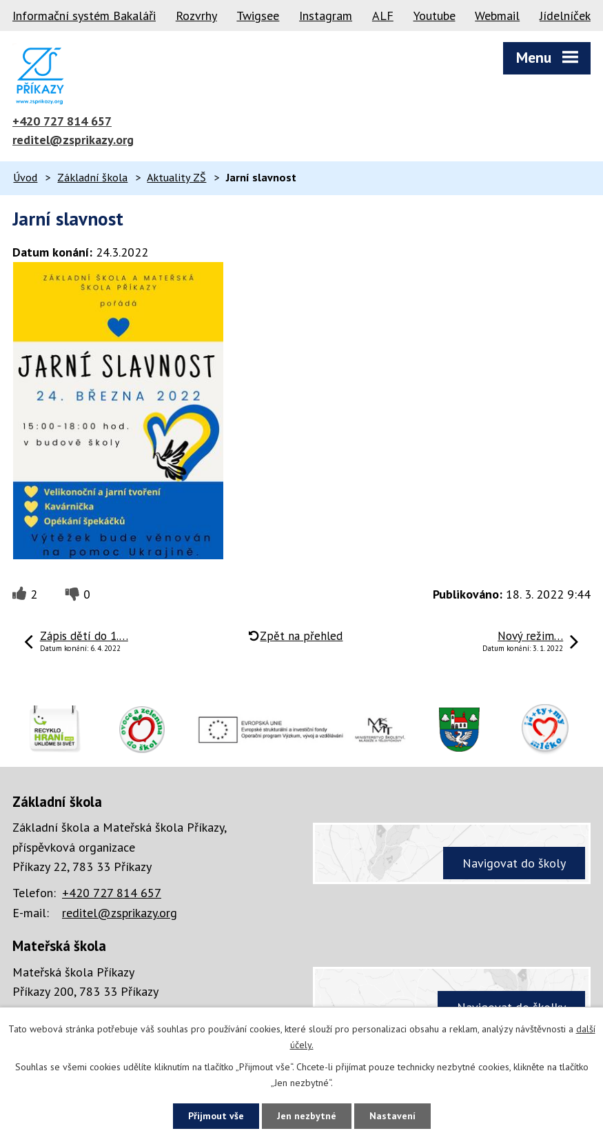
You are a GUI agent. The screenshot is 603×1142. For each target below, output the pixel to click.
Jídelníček (565, 15)
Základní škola (92, 177)
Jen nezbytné (306, 1116)
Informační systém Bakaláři (84, 15)
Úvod (25, 177)
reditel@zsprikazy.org (73, 140)
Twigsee (257, 15)
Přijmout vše (216, 1116)
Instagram (325, 15)
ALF (383, 15)
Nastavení (392, 1116)
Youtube (434, 15)
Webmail (497, 15)
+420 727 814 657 (62, 121)
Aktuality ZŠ (176, 177)
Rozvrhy (196, 15)
